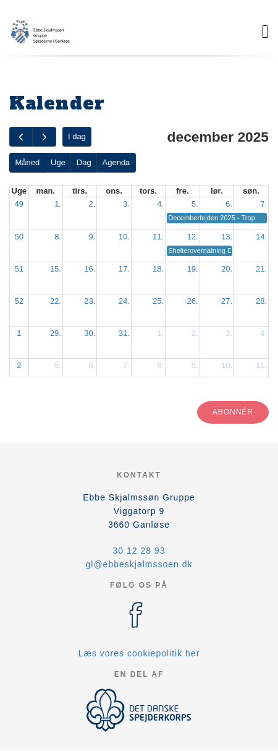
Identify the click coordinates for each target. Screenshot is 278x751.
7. (263, 203)
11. (158, 236)
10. (124, 236)
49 (19, 203)
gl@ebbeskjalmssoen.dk (139, 564)
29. (55, 333)
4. (160, 203)
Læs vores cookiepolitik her (139, 653)
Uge (58, 162)
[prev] (21, 137)
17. (124, 268)
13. (226, 236)
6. (228, 203)
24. (124, 301)
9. (92, 236)
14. (261, 236)
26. (192, 301)
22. (55, 301)
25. (158, 301)
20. (226, 268)
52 (19, 301)
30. (89, 333)
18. (158, 268)
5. (195, 203)
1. (57, 203)
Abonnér (233, 412)
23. (89, 301)
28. (261, 301)
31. (124, 333)
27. (226, 301)
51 (19, 268)
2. (92, 203)
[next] (44, 137)
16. (89, 268)
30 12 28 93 (139, 551)
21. (261, 268)
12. (192, 236)
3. (126, 203)
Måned (27, 162)
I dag (77, 136)
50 (19, 236)
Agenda (116, 162)
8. (57, 236)
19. (192, 268)
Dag (84, 162)
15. (55, 268)
